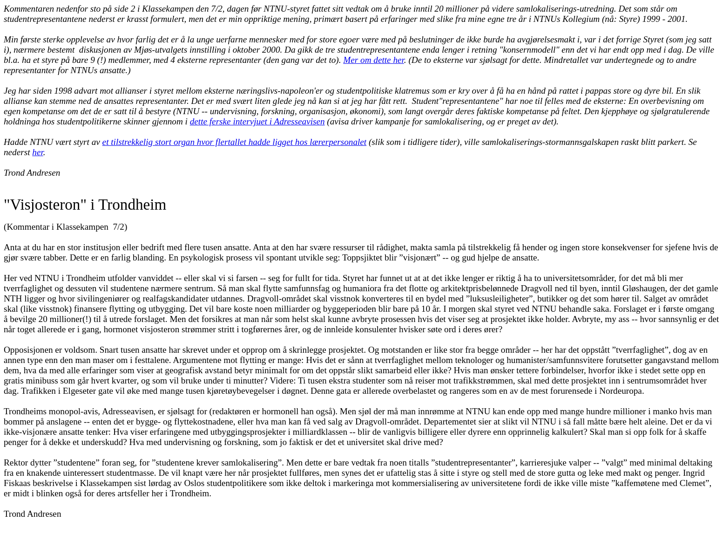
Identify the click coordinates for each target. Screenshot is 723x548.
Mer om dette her (373, 60)
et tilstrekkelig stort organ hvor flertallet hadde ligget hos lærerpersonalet (234, 142)
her (37, 152)
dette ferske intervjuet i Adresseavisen (257, 121)
